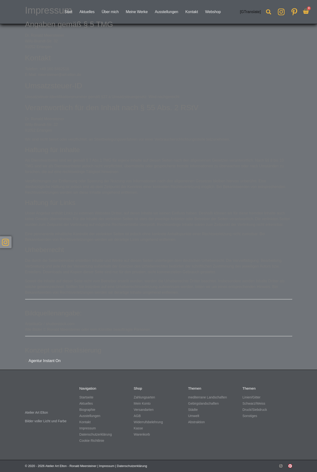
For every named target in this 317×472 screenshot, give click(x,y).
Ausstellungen (166, 12)
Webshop (213, 12)
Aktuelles (86, 12)
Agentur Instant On (45, 361)
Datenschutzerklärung (132, 466)
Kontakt (191, 12)
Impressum (106, 466)
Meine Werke (137, 12)
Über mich (110, 12)
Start (68, 12)
